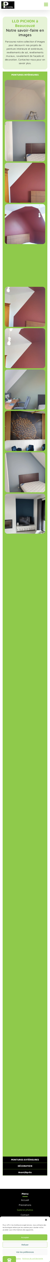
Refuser (25, 1245)
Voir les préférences (25, 1252)
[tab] (25, 75)
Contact (25, 1214)
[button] (46, 1219)
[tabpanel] (25, 617)
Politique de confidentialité (32, 1258)
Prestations (25, 1205)
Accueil (25, 1200)
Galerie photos (25, 1209)
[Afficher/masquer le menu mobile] (46, 4)
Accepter (25, 1237)
